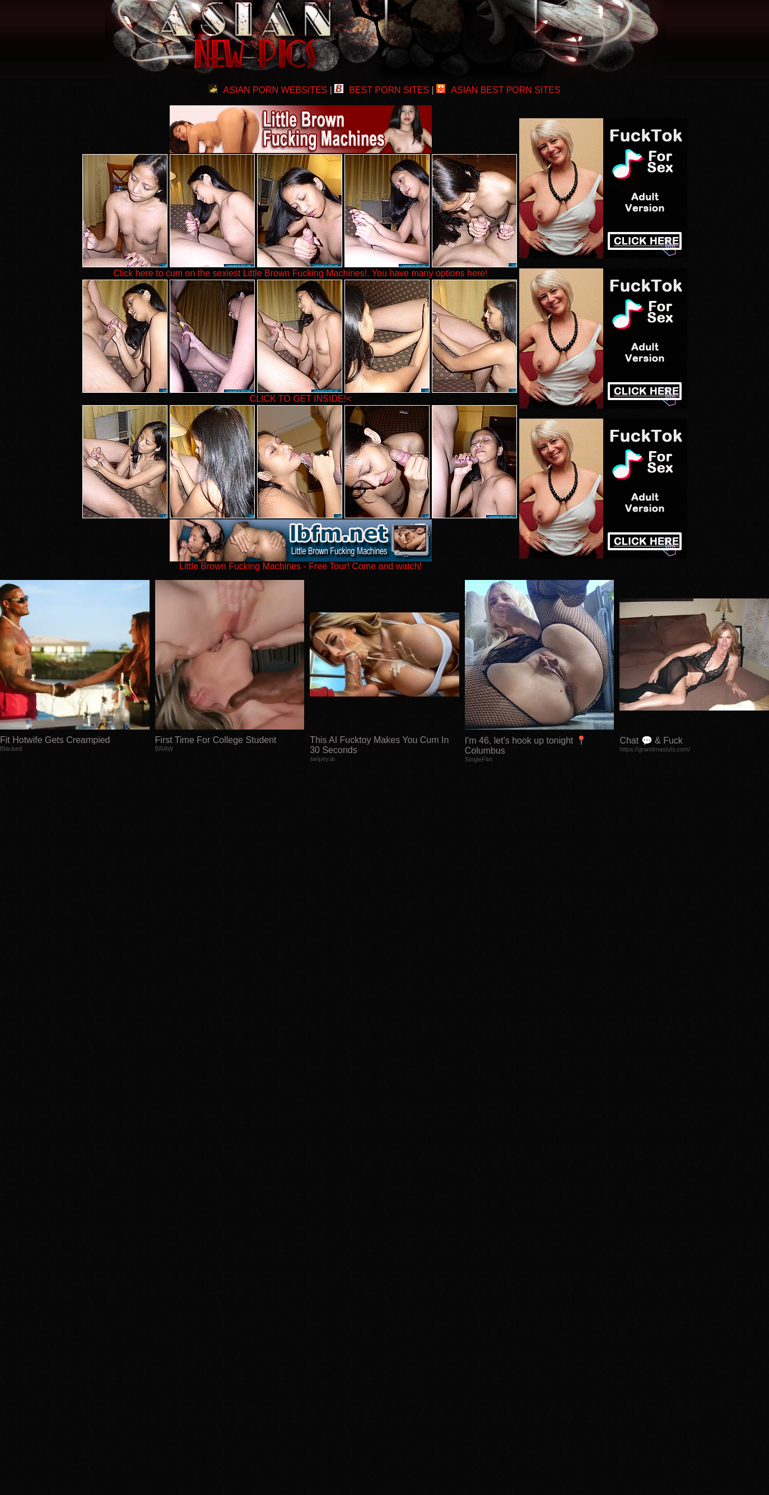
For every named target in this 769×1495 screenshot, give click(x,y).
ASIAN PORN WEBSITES (267, 90)
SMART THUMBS (404, 1271)
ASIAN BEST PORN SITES (498, 90)
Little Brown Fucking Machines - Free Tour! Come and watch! (301, 562)
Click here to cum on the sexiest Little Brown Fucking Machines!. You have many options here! (301, 273)
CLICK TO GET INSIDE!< (301, 398)
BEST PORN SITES (381, 90)
